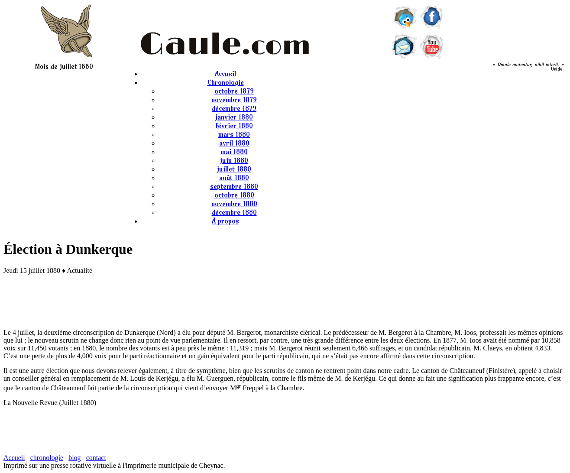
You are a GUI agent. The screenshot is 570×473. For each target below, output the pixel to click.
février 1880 (234, 125)
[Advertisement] (285, 300)
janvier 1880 (234, 117)
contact (96, 457)
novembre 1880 (234, 203)
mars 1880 (234, 134)
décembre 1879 (234, 108)
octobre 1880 (234, 195)
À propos (225, 221)
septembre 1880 (234, 186)
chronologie (46, 457)
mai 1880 (234, 151)
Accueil (225, 73)
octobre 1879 (234, 91)
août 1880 (234, 177)
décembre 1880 (234, 212)
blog (74, 457)
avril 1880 (234, 143)
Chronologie (225, 82)
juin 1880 (234, 160)
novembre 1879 (234, 99)
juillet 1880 (234, 169)
